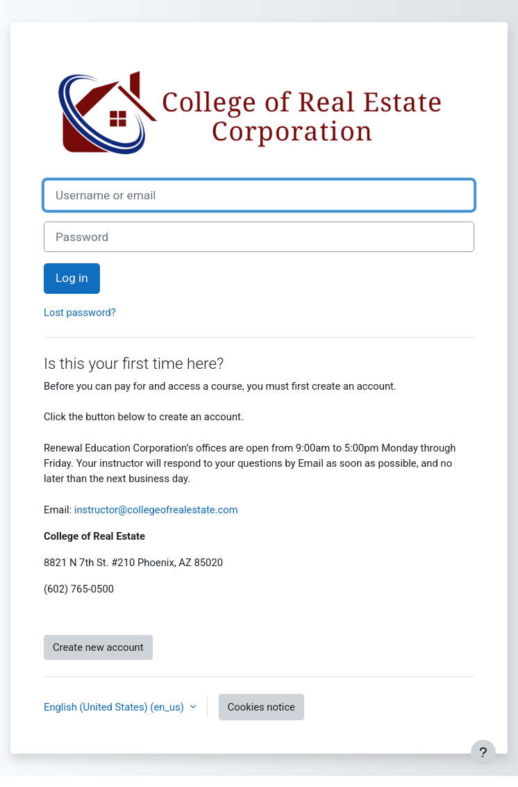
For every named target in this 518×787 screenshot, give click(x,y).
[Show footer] (483, 752)
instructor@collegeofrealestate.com (156, 510)
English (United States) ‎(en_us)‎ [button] (115, 707)
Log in (72, 278)
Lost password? (80, 312)
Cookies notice (261, 707)
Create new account (98, 647)
